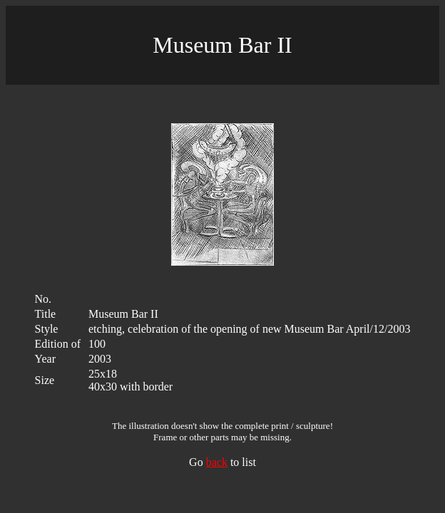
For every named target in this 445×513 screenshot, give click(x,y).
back (216, 462)
